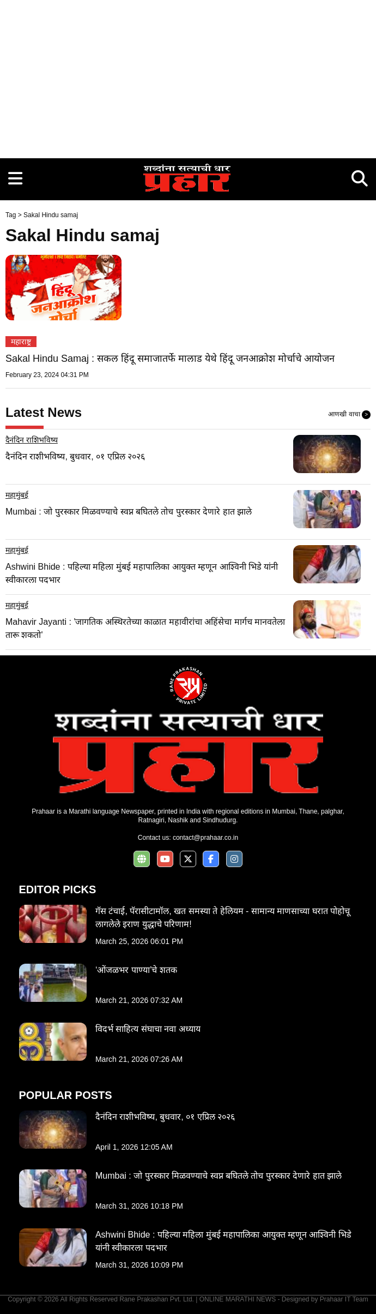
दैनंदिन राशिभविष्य (31, 439)
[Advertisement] (188, 76)
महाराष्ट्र (21, 341)
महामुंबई (16, 495)
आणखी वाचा (349, 414)
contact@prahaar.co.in (205, 837)
